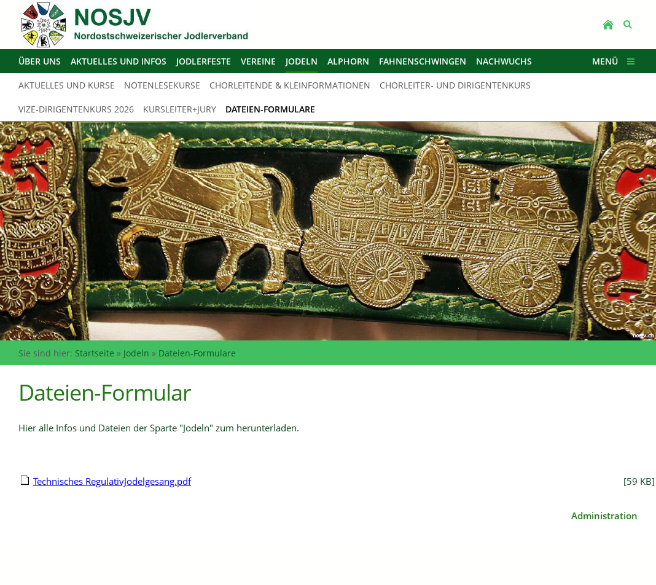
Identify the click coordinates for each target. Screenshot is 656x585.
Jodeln (136, 353)
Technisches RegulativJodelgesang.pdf (112, 481)
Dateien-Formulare (197, 353)
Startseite (94, 353)
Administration (604, 515)
